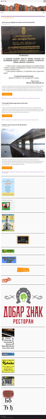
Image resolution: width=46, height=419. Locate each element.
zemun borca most (35, 119)
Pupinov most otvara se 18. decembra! (14, 125)
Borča (2, 12)
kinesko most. (9, 119)
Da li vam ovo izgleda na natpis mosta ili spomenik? (18, 22)
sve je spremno (28, 119)
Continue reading (7, 94)
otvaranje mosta (14, 98)
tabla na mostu (37, 98)
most (10, 98)
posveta (19, 98)
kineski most (6, 98)
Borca (5, 119)
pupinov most (24, 98)
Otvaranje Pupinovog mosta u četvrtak (14, 103)
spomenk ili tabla (31, 98)
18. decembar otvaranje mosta (10, 171)
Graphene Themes (9, 417)
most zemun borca (25, 171)
